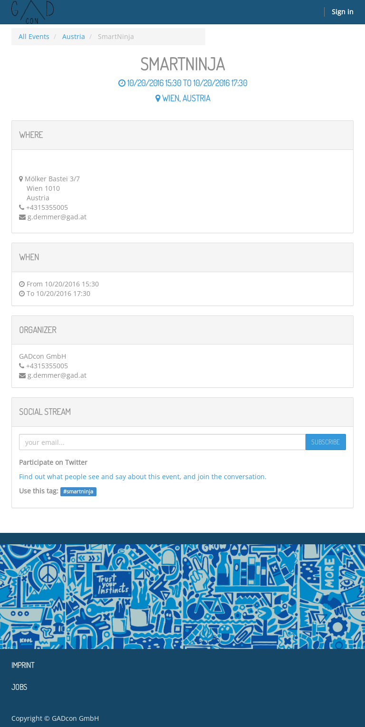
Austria (73, 36)
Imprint (22, 665)
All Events (34, 36)
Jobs (19, 687)
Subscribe (325, 442)
